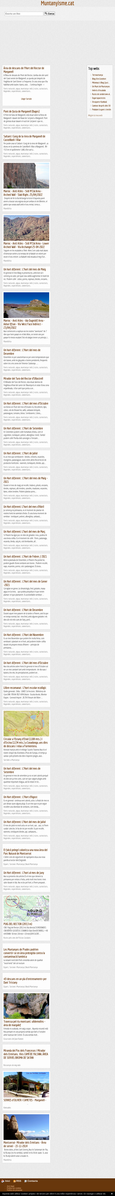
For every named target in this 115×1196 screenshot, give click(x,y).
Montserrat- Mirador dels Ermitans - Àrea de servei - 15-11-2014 (25, 1144)
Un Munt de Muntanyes (101, 86)
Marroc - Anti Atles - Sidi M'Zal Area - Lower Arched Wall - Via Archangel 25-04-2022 (26, 245)
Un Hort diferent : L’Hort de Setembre (23, 428)
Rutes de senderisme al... (101, 94)
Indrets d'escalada (99, 90)
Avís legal (10, 1186)
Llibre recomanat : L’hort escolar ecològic (25, 687)
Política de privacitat (14, 1190)
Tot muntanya (97, 75)
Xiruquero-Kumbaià (99, 102)
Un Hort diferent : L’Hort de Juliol (20, 453)
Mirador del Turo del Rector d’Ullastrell (23, 378)
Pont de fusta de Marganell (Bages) (22, 111)
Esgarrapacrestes (98, 98)
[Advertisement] (57, 43)
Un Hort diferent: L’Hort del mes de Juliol (25, 822)
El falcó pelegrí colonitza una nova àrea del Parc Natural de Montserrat (25, 851)
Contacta (31, 1181)
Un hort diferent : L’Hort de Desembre (23, 610)
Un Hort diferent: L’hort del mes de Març (24, 531)
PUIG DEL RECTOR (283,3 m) (18, 924)
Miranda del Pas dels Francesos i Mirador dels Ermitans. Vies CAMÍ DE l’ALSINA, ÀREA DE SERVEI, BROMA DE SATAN (26, 1054)
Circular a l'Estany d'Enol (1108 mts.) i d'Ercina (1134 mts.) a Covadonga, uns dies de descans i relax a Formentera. (26, 742)
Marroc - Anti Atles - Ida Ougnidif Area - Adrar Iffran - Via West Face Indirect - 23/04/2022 (24, 324)
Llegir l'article (26, 99)
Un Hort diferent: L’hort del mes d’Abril (24, 506)
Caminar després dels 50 (101, 105)
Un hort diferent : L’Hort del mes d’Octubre (26, 662)
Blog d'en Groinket (99, 78)
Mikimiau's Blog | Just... (101, 82)
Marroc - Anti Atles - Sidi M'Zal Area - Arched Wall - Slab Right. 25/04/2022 (23, 192)
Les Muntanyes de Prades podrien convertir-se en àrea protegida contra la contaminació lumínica (24, 953)
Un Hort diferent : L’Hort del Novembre (24, 634)
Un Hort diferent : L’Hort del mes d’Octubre (26, 403)
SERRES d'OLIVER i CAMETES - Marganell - (25, 1100)
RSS (17, 1181)
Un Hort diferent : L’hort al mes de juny (24, 872)
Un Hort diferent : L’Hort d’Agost (20, 797)
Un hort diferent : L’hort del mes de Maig (25, 269)
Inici (7, 1181)
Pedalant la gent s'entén (101, 109)
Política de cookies (14, 1188)
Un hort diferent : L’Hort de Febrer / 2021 (25, 556)
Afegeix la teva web (95, 115)
